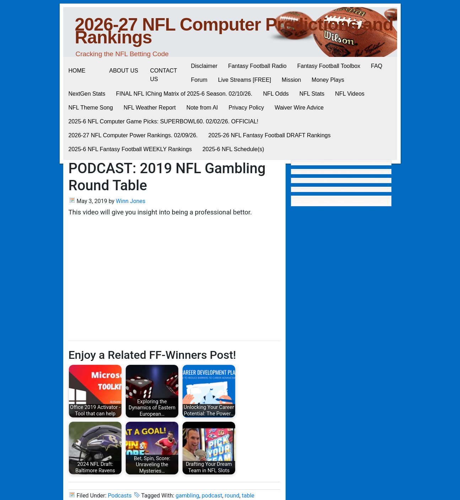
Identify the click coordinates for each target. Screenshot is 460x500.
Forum (199, 80)
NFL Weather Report (150, 108)
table (248, 495)
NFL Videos (349, 94)
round (232, 495)
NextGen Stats (87, 94)
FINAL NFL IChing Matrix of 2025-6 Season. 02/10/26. (184, 94)
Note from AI (202, 108)
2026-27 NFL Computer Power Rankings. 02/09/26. (133, 135)
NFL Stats (312, 94)
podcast (212, 495)
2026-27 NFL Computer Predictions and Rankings (234, 31)
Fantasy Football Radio (257, 66)
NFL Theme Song (91, 108)
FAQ (376, 66)
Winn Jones (130, 201)
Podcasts (120, 495)
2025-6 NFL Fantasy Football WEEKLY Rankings (130, 149)
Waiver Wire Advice (299, 108)
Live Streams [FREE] (244, 80)
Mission (291, 80)
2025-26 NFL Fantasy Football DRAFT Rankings (270, 135)
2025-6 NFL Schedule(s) (233, 149)
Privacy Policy (246, 108)
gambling (187, 495)
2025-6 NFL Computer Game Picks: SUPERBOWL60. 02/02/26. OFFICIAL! (164, 121)
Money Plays (328, 80)
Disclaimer (204, 66)
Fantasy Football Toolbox (329, 66)
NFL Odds (275, 94)
